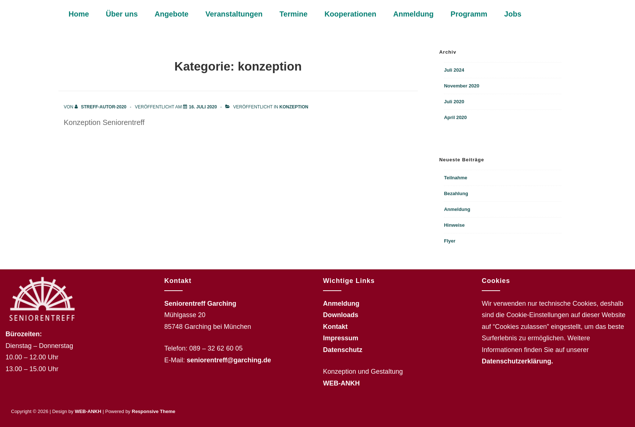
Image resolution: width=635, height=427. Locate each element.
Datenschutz (342, 350)
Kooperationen (350, 14)
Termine (294, 14)
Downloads (340, 315)
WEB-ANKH (341, 383)
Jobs (512, 14)
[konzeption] (203, 107)
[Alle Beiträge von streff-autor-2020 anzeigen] (101, 107)
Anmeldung (413, 14)
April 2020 (455, 117)
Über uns (122, 14)
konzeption (293, 107)
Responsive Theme (154, 411)
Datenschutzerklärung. (517, 361)
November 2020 (461, 86)
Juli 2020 (454, 101)
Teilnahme (455, 177)
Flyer (449, 241)
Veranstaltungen (234, 14)
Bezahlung (456, 193)
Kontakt (335, 326)
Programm (469, 14)
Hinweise (454, 225)
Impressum (340, 338)
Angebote (172, 14)
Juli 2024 (454, 70)
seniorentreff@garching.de (229, 360)
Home (79, 14)
